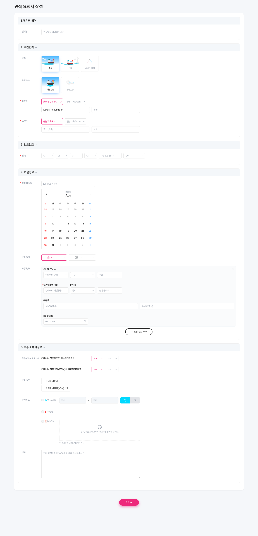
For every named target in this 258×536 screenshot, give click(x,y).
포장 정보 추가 (139, 340)
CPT (45, 156)
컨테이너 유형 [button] (55, 279)
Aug (68, 196)
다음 (129, 511)
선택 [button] (129, 156)
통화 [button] (78, 295)
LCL (79, 258)
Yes (95, 367)
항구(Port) (50, 102)
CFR (74, 156)
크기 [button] (78, 279)
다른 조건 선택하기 (109, 156)
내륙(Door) (74, 102)
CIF (88, 156)
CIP (59, 156)
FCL (50, 258)
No (109, 367)
